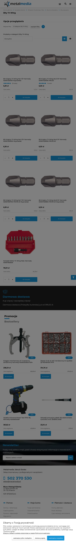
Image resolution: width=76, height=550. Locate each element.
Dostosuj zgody (40, 538)
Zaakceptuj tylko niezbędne (22, 538)
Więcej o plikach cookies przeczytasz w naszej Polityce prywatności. (26, 533)
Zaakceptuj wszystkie (56, 538)
